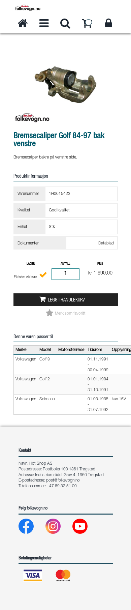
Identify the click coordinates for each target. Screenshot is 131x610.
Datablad (106, 243)
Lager (31, 264)
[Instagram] (58, 528)
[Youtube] (85, 528)
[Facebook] (31, 528)
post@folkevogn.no (63, 480)
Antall (65, 264)
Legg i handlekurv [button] (66, 300)
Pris (100, 264)
